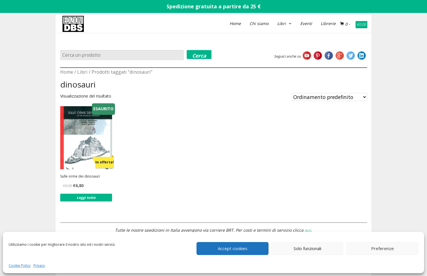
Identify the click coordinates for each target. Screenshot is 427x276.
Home (235, 23)
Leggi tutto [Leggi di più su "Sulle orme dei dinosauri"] (86, 197)
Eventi (306, 23)
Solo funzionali (307, 248)
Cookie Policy (20, 265)
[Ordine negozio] (329, 97)
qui (308, 230)
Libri (281, 23)
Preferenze (382, 248)
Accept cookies (232, 248)
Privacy (39, 265)
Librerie (328, 23)
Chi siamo (259, 23)
